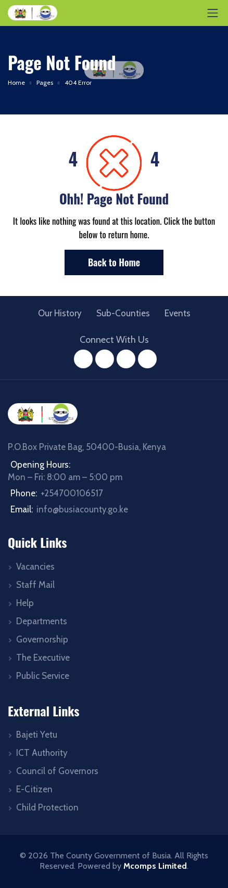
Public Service (42, 676)
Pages (44, 82)
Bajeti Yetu (36, 734)
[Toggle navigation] (213, 13)
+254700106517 (72, 493)
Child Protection (47, 807)
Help (25, 603)
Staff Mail (35, 585)
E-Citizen (34, 789)
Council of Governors (57, 771)
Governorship (42, 639)
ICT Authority (42, 753)
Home (16, 82)
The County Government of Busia (110, 855)
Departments (41, 621)
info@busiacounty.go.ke (82, 509)
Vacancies (35, 566)
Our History (60, 313)
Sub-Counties (123, 313)
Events (177, 313)
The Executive (43, 657)
